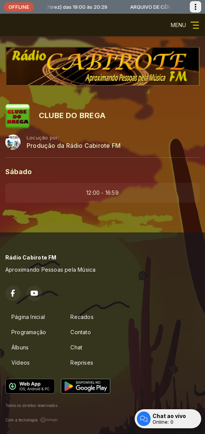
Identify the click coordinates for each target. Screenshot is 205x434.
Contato (80, 332)
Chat (76, 347)
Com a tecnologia (31, 420)
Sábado (18, 172)
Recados (81, 317)
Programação (28, 332)
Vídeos (20, 362)
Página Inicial (28, 317)
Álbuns (20, 347)
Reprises (81, 362)
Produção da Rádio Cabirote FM (74, 145)
